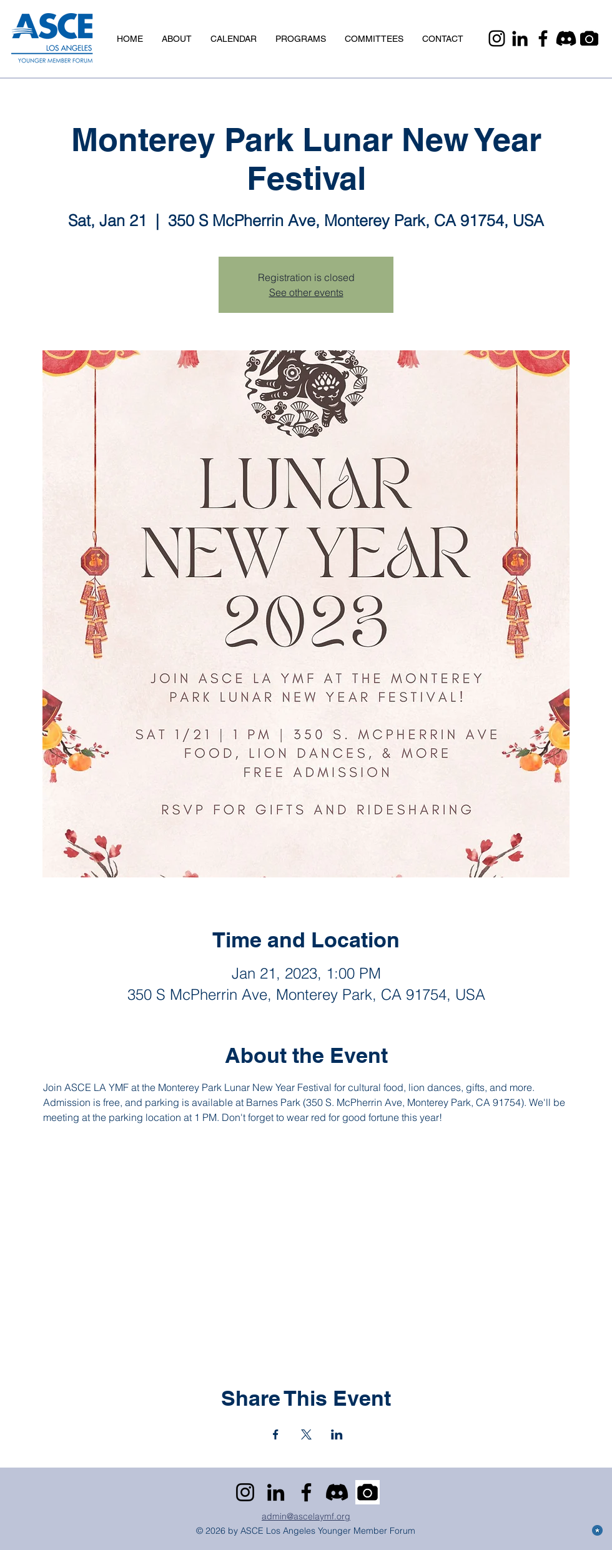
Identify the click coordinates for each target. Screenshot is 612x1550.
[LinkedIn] (520, 38)
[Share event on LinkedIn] (337, 1434)
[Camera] (589, 38)
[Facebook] (543, 38)
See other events (306, 292)
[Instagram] (497, 38)
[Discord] (566, 38)
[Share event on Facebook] (276, 1434)
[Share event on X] (306, 1434)
